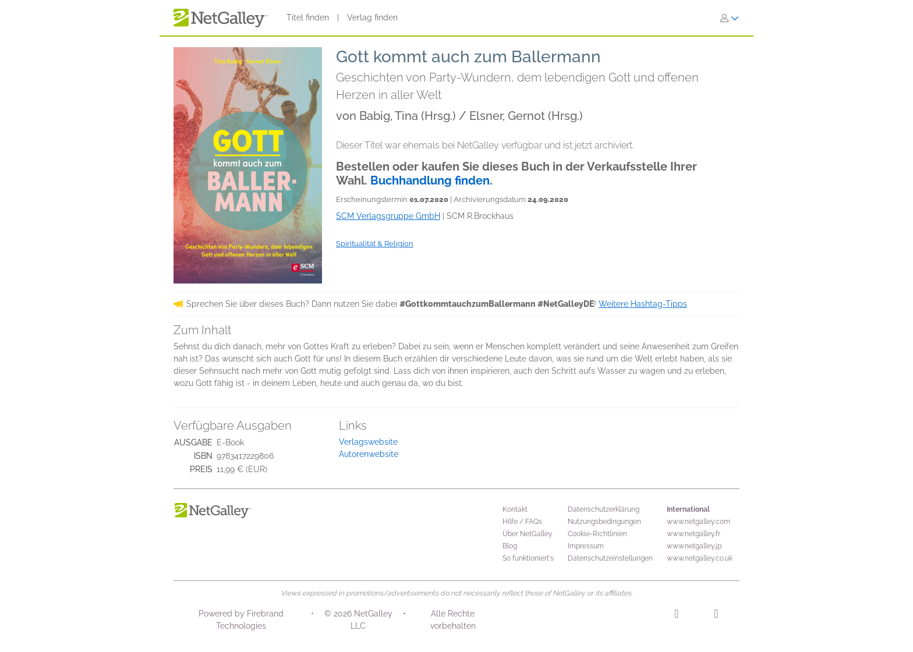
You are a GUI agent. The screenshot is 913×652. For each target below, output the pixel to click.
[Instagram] (676, 615)
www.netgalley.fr (693, 534)
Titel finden (307, 17)
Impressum (586, 546)
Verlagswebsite (368, 442)
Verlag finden (372, 17)
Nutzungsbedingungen (604, 522)
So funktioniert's (528, 558)
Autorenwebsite (368, 454)
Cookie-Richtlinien (597, 534)
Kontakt (515, 509)
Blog (509, 546)
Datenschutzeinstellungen (610, 558)
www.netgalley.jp (694, 546)
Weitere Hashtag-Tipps (643, 304)
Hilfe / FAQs (522, 522)
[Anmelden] (729, 18)
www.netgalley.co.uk (699, 558)
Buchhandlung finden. (431, 180)
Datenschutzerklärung (603, 509)
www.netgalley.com (698, 522)
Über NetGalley (527, 534)
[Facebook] (716, 615)
